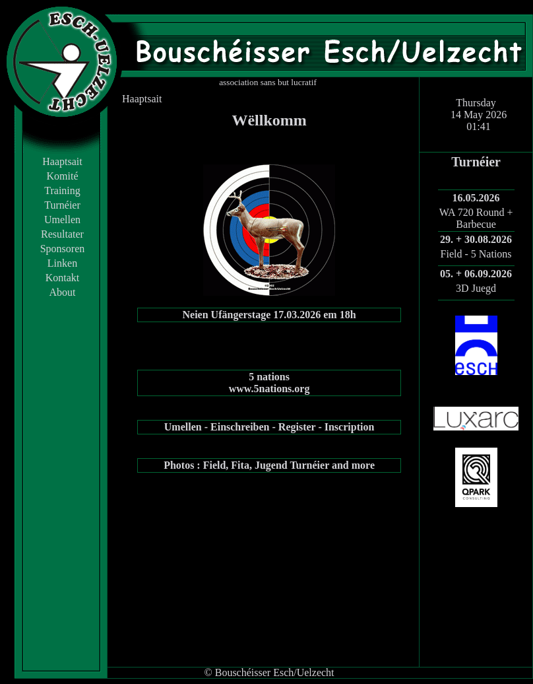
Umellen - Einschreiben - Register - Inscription (269, 426)
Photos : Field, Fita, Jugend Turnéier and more (269, 465)
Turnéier (62, 205)
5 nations (269, 376)
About (62, 292)
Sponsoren (62, 248)
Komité (62, 176)
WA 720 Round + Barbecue (476, 218)
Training (62, 190)
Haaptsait (62, 161)
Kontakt (63, 277)
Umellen (62, 219)
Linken (62, 263)
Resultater (62, 234)
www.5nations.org (269, 388)
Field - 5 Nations (476, 253)
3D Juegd (476, 288)
